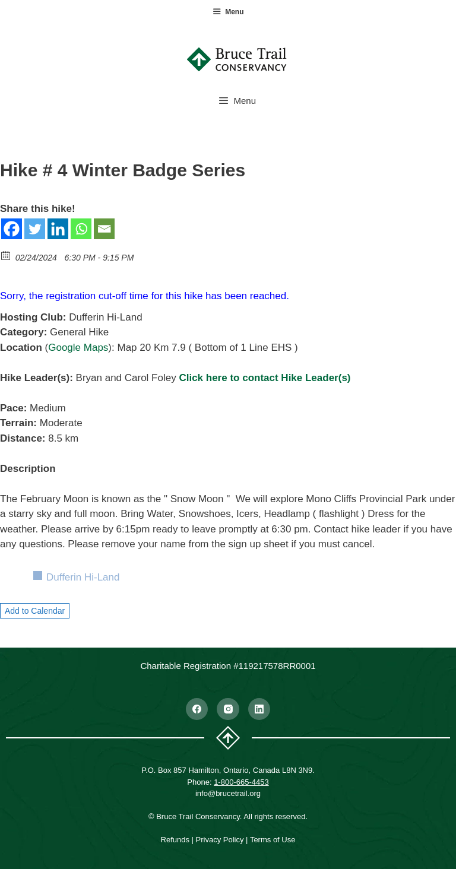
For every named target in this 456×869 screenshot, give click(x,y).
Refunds (175, 839)
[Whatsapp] (81, 228)
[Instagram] (228, 709)
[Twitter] (34, 228)
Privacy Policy (220, 839)
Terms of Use (273, 839)
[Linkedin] (58, 228)
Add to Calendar (35, 611)
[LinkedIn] (259, 709)
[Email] (104, 228)
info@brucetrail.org (228, 793)
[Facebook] (11, 228)
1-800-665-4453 (241, 782)
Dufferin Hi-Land (82, 577)
